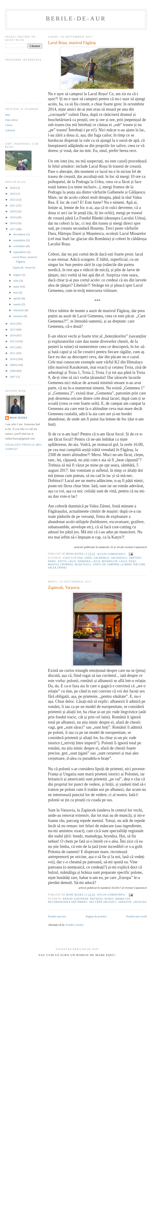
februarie (19, 310)
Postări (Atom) (74, 924)
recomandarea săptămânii (68, 902)
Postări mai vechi (136, 916)
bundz (109, 899)
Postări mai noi (57, 916)
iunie (16, 286)
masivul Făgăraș (60, 564)
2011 (13, 353)
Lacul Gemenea (79, 561)
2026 (13, 187)
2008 (13, 370)
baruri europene (75, 899)
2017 (13, 229)
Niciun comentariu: (112, 554)
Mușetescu (83, 564)
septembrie (20, 252)
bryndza (96, 899)
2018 (13, 223)
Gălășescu (119, 558)
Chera (8, 125)
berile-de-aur (76, 18)
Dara (88, 558)
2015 (13, 329)
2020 (13, 211)
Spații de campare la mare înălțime (119, 564)
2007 (13, 376)
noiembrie (19, 240)
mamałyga (122, 899)
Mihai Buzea (18, 418)
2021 (13, 205)
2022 (13, 199)
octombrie (19, 246)
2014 (13, 335)
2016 (13, 323)
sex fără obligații (103, 902)
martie (17, 304)
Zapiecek (140, 902)
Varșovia (125, 902)
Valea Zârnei (57, 567)
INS (7, 115)
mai (16, 292)
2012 (13, 347)
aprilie (17, 298)
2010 (13, 359)
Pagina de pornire (96, 916)
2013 (13, 341)
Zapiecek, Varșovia (64, 587)
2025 (13, 193)
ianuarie (18, 316)
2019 (13, 217)
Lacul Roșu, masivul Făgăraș (72, 42)
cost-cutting (73, 558)
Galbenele (101, 558)
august (17, 274)
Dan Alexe (11, 120)
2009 (13, 365)
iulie (16, 280)
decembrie (19, 234)
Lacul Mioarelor (105, 561)
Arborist (10, 130)
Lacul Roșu (127, 561)
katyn (62, 561)
